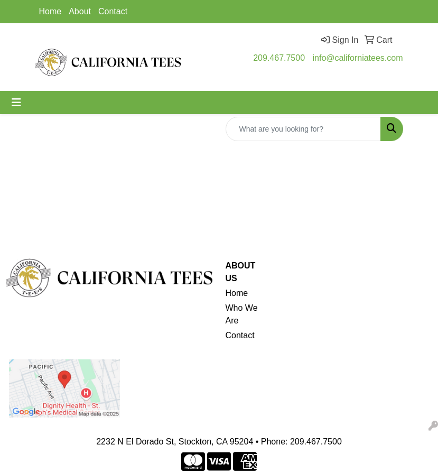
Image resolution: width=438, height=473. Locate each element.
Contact (112, 11)
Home (50, 11)
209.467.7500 (279, 57)
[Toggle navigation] (16, 102)
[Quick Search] (303, 129)
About (80, 11)
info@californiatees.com (358, 57)
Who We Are (242, 314)
